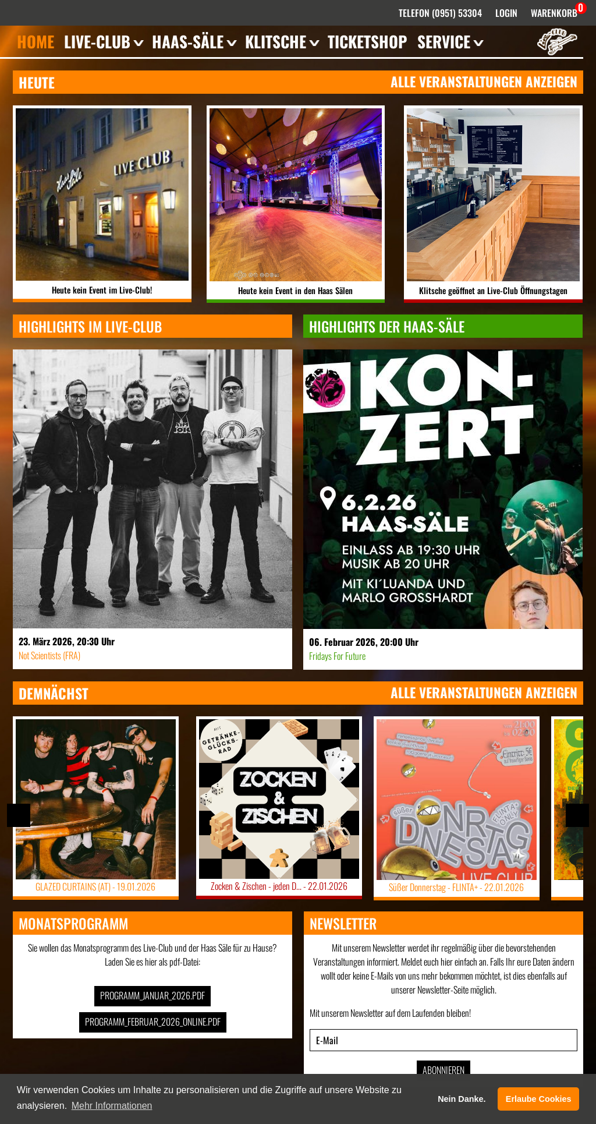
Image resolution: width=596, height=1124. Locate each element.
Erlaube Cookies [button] (539, 1099)
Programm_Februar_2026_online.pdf (153, 1021)
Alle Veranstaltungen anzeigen (484, 81)
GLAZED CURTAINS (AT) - (96, 886)
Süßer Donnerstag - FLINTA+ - (456, 887)
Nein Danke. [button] (461, 1099)
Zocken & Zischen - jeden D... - (279, 886)
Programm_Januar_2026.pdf (152, 995)
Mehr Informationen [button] (112, 1106)
